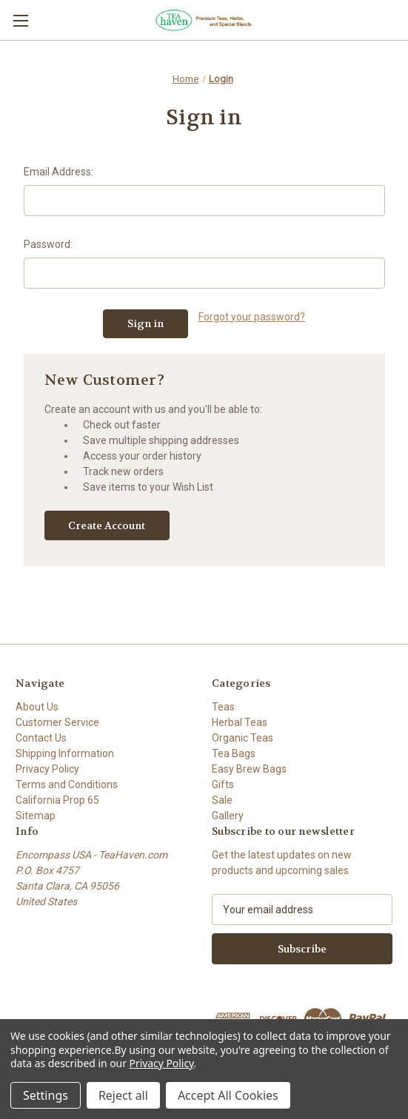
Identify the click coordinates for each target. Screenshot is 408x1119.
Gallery (228, 815)
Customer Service (57, 722)
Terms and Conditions (67, 784)
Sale (222, 800)
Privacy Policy (47, 769)
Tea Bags (233, 753)
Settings (45, 1095)
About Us (37, 707)
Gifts (223, 784)
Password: (48, 244)
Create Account (106, 525)
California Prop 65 (57, 800)
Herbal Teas (239, 722)
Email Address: (58, 172)
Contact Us (41, 738)
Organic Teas (242, 738)
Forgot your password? (251, 317)
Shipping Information (65, 753)
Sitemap (36, 815)
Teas (223, 707)
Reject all (123, 1095)
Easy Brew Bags (249, 769)
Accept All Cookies (228, 1095)
